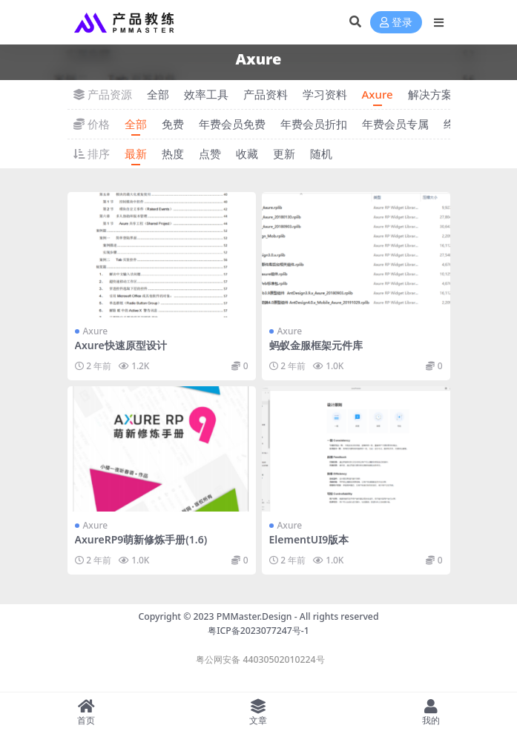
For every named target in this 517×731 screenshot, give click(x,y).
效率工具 (206, 94)
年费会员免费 (232, 123)
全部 (158, 94)
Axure (377, 94)
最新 (136, 153)
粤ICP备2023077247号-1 (258, 630)
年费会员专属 (395, 123)
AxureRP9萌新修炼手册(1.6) (141, 539)
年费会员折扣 (313, 123)
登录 (396, 22)
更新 (284, 153)
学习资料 (325, 94)
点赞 (210, 153)
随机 (321, 153)
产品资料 (265, 94)
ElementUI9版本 (309, 539)
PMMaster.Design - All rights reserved (298, 616)
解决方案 (430, 94)
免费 (173, 123)
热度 (173, 153)
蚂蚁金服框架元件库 (316, 345)
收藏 (247, 153)
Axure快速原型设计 (121, 345)
